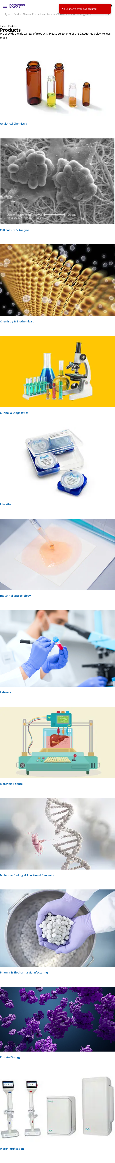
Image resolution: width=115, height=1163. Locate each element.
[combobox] (57, 14)
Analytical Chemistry (13, 123)
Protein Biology (10, 1057)
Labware (5, 692)
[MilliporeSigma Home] (17, 6)
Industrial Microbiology (15, 596)
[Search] (108, 14)
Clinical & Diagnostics (14, 413)
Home (3, 26)
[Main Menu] (5, 5)
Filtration (6, 504)
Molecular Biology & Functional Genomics (27, 875)
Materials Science (11, 784)
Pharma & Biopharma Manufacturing (24, 972)
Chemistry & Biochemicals (17, 321)
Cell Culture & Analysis (14, 230)
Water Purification (12, 1149)
